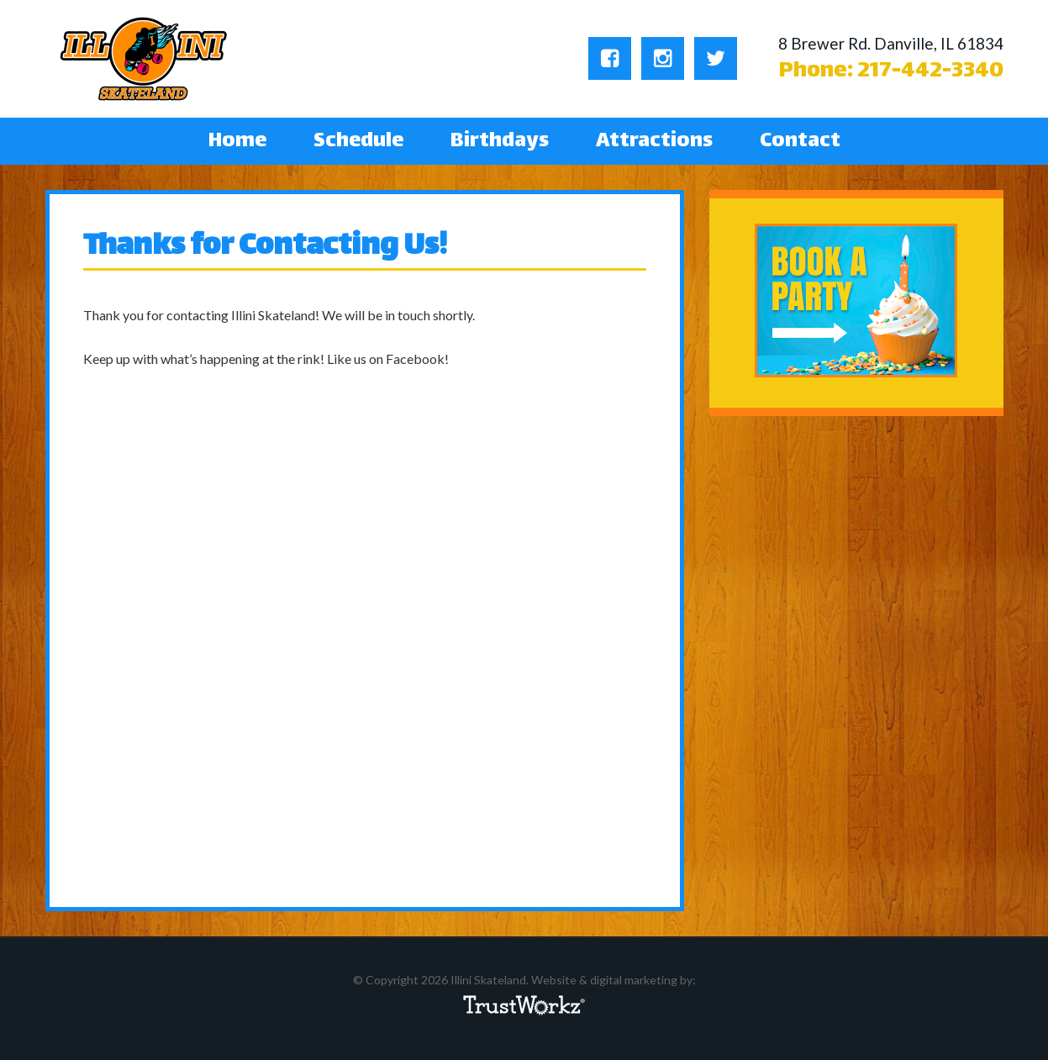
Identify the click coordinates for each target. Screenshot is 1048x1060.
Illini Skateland (144, 59)
